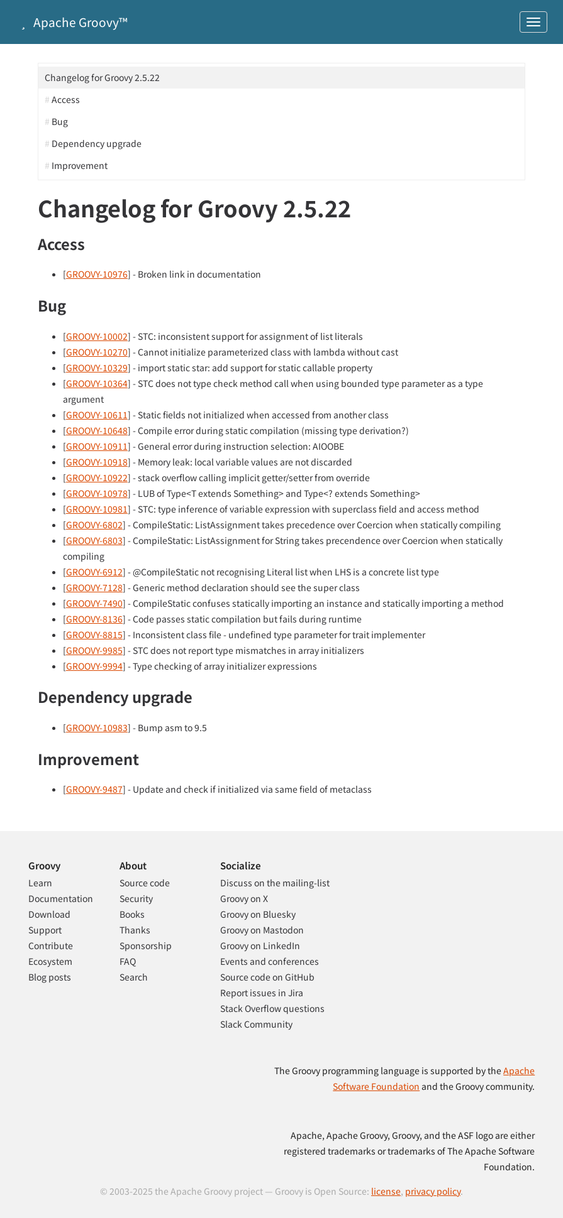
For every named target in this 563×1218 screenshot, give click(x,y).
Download (49, 914)
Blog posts (49, 977)
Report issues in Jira (261, 992)
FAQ (128, 961)
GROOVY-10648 (97, 430)
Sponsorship (146, 945)
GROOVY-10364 (97, 383)
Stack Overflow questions (272, 1008)
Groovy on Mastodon (262, 929)
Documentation (60, 898)
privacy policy (432, 1191)
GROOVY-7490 (94, 603)
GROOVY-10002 (97, 336)
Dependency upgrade (97, 143)
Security (136, 898)
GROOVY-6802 (94, 524)
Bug (60, 121)
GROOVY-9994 (94, 666)
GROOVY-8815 (94, 634)
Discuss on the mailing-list (275, 882)
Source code (145, 882)
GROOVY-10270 (97, 351)
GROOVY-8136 (94, 618)
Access (66, 99)
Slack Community (256, 1024)
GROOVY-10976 (97, 274)
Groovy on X (244, 898)
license (386, 1191)
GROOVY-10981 (97, 509)
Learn (40, 882)
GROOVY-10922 (97, 477)
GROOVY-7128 (94, 587)
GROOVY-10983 (97, 727)
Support (45, 929)
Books (132, 914)
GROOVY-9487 (94, 789)
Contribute (50, 945)
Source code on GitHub (267, 977)
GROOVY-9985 (94, 650)
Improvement (80, 165)
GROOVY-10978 (97, 493)
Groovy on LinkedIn (260, 945)
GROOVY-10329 (97, 367)
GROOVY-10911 (97, 446)
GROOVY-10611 (97, 414)
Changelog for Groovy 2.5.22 (102, 77)
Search (134, 977)
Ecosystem (50, 961)
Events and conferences (269, 961)
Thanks (135, 929)
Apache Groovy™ (72, 21)
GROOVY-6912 (94, 571)
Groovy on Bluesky (258, 914)
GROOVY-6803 (94, 540)
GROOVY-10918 (97, 461)
